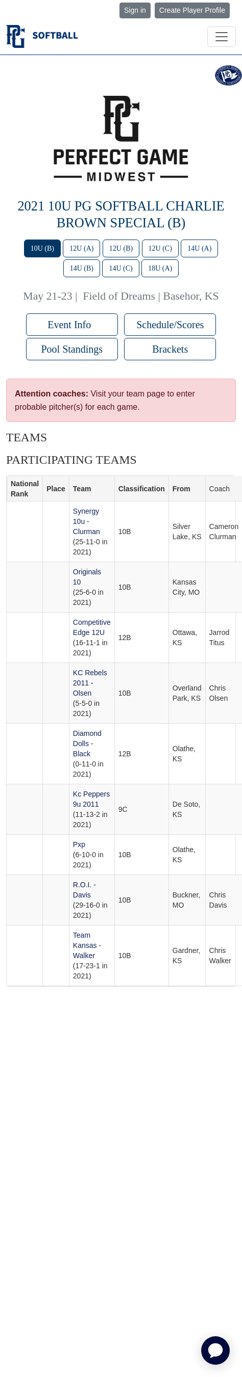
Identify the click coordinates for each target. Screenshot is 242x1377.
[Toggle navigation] (221, 37)
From (181, 489)
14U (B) (81, 268)
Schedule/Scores (170, 324)
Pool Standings (72, 349)
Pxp (79, 844)
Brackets (170, 349)
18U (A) (160, 268)
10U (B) (42, 248)
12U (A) (81, 248)
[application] (215, 1350)
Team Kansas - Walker (87, 945)
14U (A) (199, 248)
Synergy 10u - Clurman (86, 521)
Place (55, 489)
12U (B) (121, 248)
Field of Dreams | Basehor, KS (151, 296)
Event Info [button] (71, 324)
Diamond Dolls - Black (87, 743)
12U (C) (160, 248)
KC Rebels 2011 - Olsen (90, 683)
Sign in (135, 10)
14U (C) (120, 268)
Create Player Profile (192, 10)
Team (82, 489)
